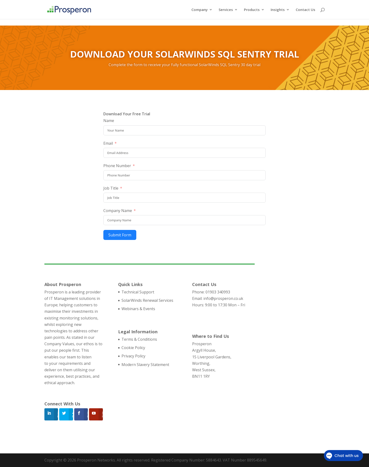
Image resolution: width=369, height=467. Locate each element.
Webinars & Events (138, 308)
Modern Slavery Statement (145, 364)
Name (108, 120)
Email (108, 143)
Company (199, 10)
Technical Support (137, 292)
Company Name (117, 210)
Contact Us (305, 10)
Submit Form (119, 235)
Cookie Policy (133, 347)
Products (252, 10)
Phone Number (117, 165)
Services (226, 10)
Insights (278, 10)
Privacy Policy (133, 356)
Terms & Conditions (139, 339)
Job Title (110, 188)
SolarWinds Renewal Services (147, 300)
